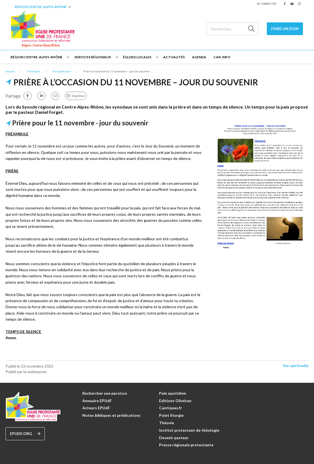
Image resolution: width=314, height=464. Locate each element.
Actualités (174, 57)
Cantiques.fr (170, 407)
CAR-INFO (221, 57)
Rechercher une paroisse (104, 393)
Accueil (10, 71)
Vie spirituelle (61, 71)
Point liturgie (171, 415)
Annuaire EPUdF (97, 400)
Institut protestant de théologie (189, 430)
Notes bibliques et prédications (111, 415)
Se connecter (266, 3)
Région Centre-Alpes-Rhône (41, 7)
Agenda (199, 57)
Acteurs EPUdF (96, 407)
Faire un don (285, 28)
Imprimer (78, 95)
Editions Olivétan (175, 400)
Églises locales (137, 57)
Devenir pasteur (174, 437)
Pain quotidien (172, 393)
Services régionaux (92, 57)
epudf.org (25, 433)
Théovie (166, 422)
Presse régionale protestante (186, 444)
